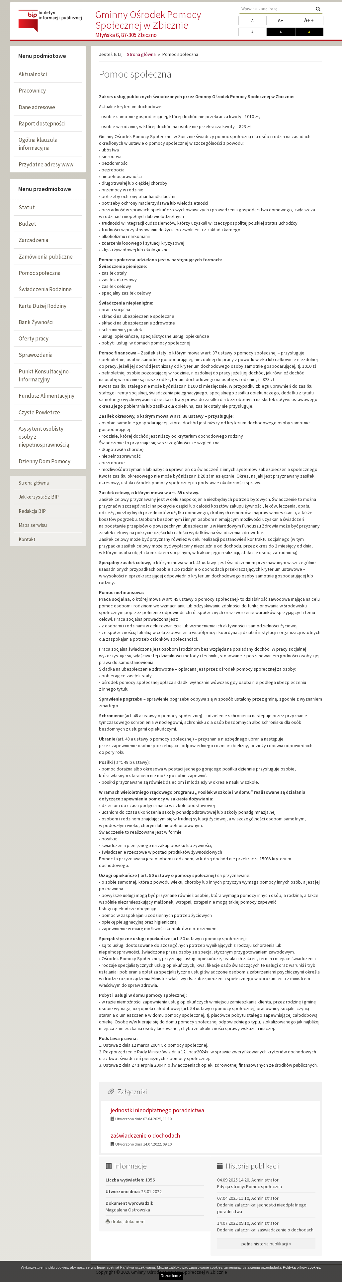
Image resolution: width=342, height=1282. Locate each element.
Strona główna (34, 483)
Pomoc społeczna (39, 273)
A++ (313, 20)
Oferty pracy (33, 338)
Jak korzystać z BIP (39, 497)
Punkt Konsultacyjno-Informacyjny (45, 375)
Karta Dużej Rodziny (42, 306)
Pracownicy (32, 90)
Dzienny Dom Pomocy (44, 461)
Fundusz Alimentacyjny (46, 395)
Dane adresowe (37, 107)
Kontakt (27, 539)
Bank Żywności (36, 322)
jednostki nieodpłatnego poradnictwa (157, 1110)
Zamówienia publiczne (46, 256)
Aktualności (33, 74)
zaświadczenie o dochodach (145, 1135)
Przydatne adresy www (46, 164)
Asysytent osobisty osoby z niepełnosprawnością (44, 437)
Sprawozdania (35, 354)
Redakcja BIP (32, 511)
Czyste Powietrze (39, 412)
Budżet (27, 223)
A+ (286, 20)
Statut (27, 207)
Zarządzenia (33, 240)
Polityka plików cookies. (302, 1267)
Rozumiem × (171, 1276)
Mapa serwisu (33, 525)
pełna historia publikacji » (266, 1244)
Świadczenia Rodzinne (45, 289)
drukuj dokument (125, 1221)
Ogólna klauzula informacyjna (38, 143)
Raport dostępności (42, 123)
